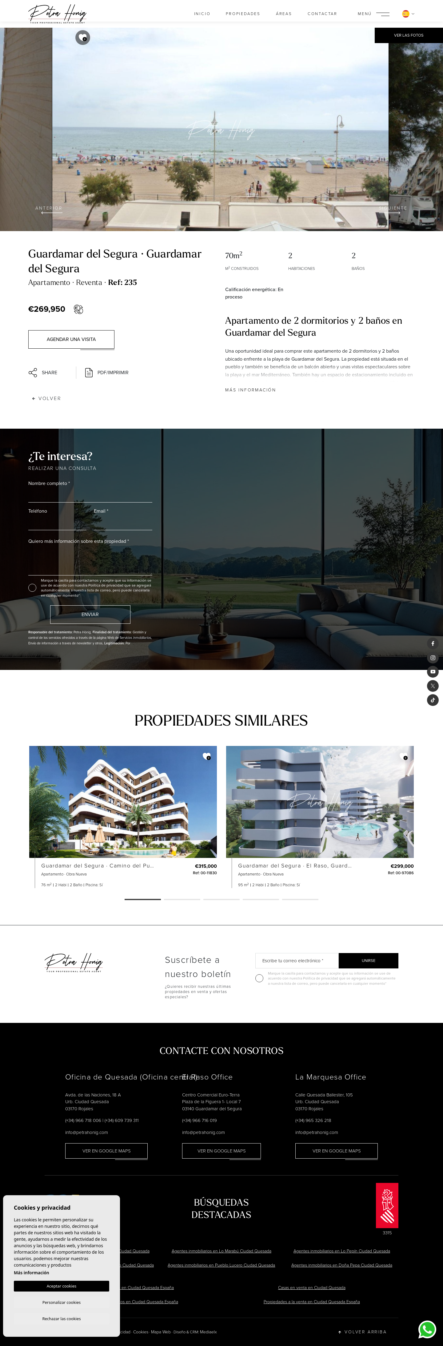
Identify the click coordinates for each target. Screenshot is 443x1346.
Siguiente (393, 209)
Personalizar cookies (61, 1301)
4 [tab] (261, 899)
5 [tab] (300, 899)
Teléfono (37, 511)
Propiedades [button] (243, 14)
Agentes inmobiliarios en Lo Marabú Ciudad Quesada (221, 1251)
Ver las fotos (409, 35)
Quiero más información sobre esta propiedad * (78, 541)
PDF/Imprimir (107, 372)
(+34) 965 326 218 (313, 1120)
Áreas (284, 14)
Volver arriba (362, 1332)
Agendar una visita (71, 339)
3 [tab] (221, 899)
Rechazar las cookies (61, 1318)
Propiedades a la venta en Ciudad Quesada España (312, 1302)
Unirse (368, 960)
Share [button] (43, 372)
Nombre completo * (49, 483)
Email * (101, 511)
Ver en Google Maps (106, 1151)
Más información (250, 390)
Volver (47, 398)
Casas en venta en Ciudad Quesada (311, 1287)
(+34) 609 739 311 (122, 1120)
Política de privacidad (106, 585)
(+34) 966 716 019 (199, 1120)
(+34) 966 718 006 (83, 1120)
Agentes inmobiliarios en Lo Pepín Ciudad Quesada (341, 1251)
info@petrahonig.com (86, 1132)
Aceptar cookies (61, 1285)
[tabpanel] (123, 817)
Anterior (48, 209)
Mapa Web (161, 1332)
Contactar (322, 14)
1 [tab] (143, 899)
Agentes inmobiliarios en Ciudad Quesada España (131, 1302)
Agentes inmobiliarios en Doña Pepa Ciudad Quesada (341, 1265)
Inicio (202, 14)
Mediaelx (208, 1332)
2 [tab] (182, 899)
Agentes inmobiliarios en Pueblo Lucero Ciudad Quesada (221, 1265)
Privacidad (120, 1332)
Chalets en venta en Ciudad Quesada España (131, 1287)
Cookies (140, 1332)
